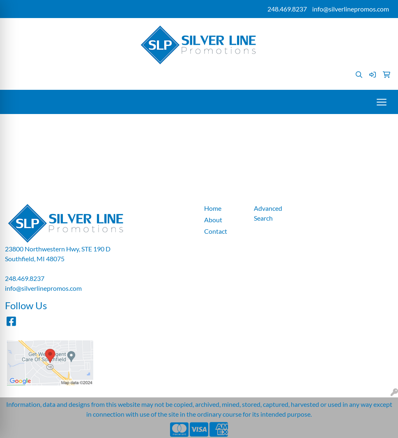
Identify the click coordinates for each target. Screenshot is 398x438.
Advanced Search (268, 213)
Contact (215, 231)
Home (212, 208)
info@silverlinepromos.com (350, 9)
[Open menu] (381, 102)
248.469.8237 (287, 9)
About (213, 220)
